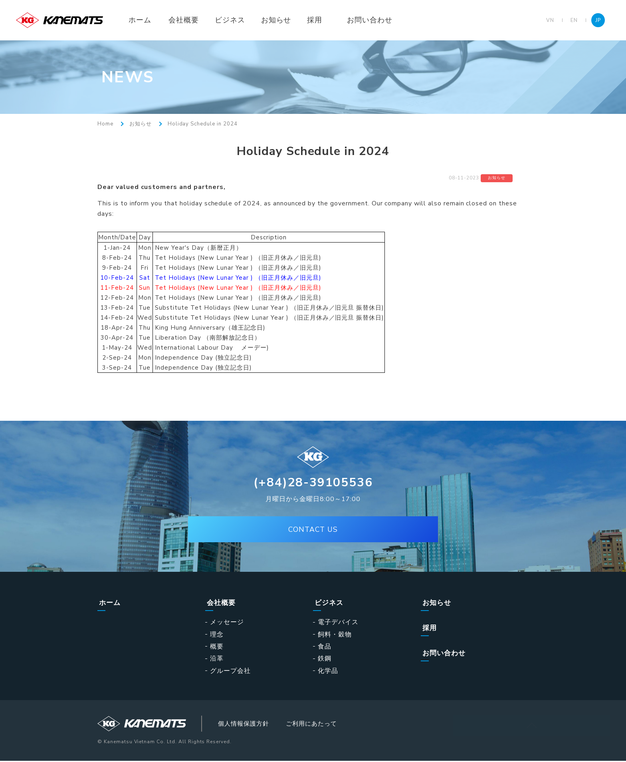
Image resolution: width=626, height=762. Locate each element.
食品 (324, 646)
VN (550, 20)
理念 (217, 634)
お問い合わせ (379, 20)
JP (598, 20)
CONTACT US (313, 531)
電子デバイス (338, 622)
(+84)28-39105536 (313, 482)
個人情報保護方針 (253, 724)
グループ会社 (230, 670)
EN (574, 20)
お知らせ (285, 20)
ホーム (148, 20)
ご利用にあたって (326, 724)
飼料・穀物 (335, 634)
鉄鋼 (324, 658)
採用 (323, 20)
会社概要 (192, 20)
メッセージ (227, 622)
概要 (217, 646)
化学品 (328, 670)
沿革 (217, 658)
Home (105, 124)
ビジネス (239, 20)
